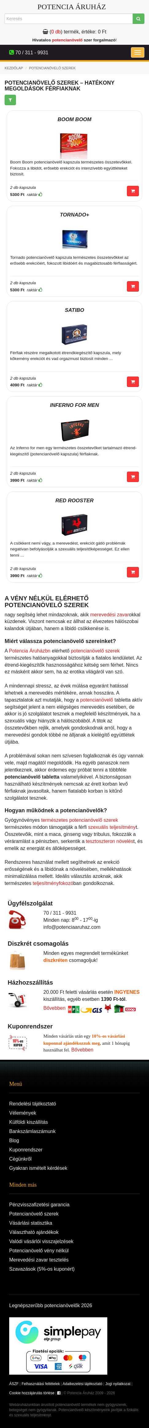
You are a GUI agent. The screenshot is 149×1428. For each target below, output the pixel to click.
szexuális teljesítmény (112, 827)
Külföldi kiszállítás (28, 1122)
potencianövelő (67, 40)
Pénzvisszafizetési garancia (39, 1204)
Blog (14, 1140)
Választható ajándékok (34, 1232)
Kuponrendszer (26, 1149)
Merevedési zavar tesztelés (39, 1259)
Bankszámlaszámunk (32, 1131)
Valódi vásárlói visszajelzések (41, 1241)
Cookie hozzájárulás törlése (31, 1393)
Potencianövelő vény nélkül (39, 1250)
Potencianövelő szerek (34, 1213)
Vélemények (22, 1113)
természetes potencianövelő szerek (79, 820)
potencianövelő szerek (95, 650)
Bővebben (55, 1007)
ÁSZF (14, 1384)
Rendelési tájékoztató (32, 1103)
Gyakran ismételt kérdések (38, 1168)
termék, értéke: (74, 31)
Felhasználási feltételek (40, 1384)
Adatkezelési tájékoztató (82, 1384)
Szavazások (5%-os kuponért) (41, 1269)
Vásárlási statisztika (30, 1223)
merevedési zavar (109, 614)
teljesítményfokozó (53, 883)
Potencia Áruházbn (29, 650)
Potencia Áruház (71, 7)
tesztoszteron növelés (109, 841)
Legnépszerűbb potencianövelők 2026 (50, 1305)
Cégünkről (20, 1159)
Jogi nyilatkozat (118, 1384)
